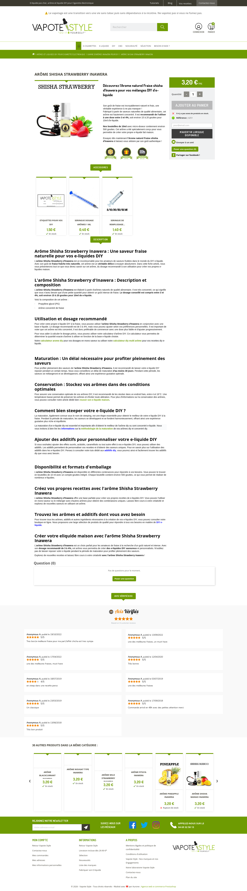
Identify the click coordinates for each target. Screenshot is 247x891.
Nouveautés (84, 860)
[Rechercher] (139, 27)
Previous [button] (30, 781)
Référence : (182, 117)
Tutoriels (154, 3)
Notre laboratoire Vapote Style (140, 867)
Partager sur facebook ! (188, 155)
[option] (51, 206)
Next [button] (217, 781)
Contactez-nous (207, 3)
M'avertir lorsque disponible (192, 134)
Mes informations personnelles (47, 865)
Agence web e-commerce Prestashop (158, 886)
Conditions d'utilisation (136, 854)
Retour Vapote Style (41, 845)
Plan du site (131, 877)
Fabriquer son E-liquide (90, 870)
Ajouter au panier (192, 105)
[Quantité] (193, 94)
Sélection (83, 855)
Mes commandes (40, 855)
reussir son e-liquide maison (94, 400)
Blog (170, 3)
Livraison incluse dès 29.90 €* (93, 850)
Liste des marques (87, 865)
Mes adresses (38, 860)
